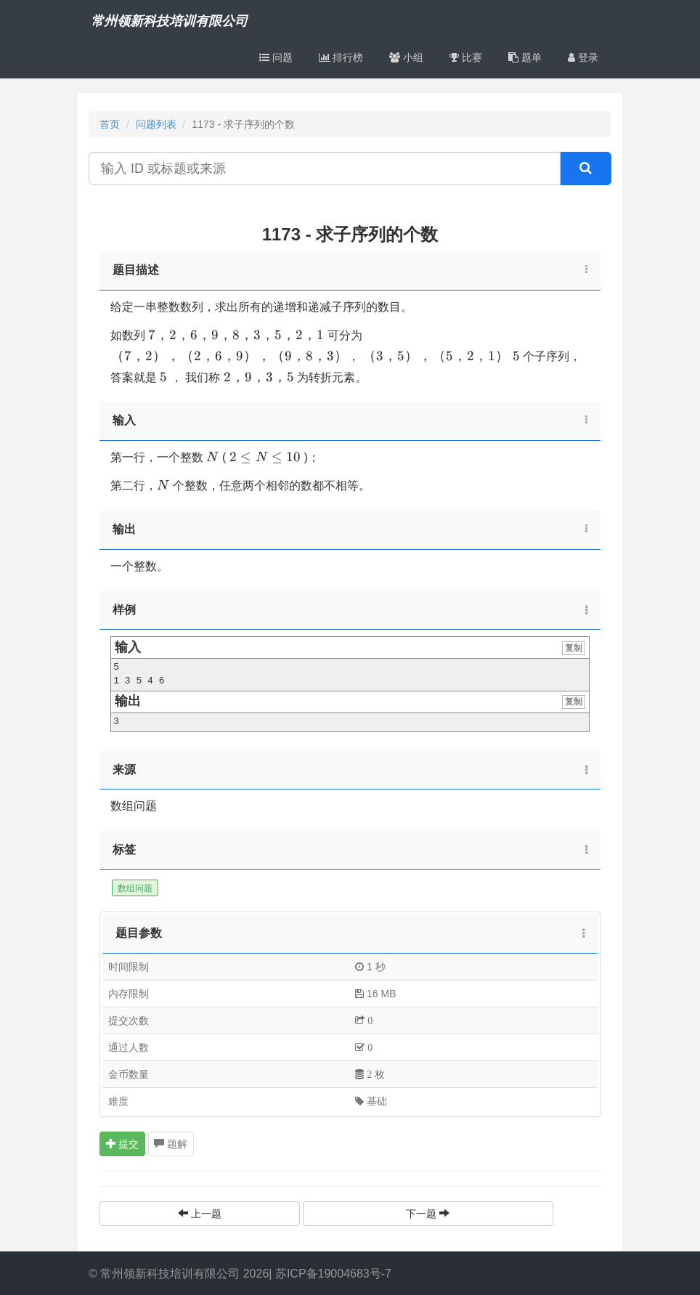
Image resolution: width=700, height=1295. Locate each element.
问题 (276, 57)
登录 (583, 57)
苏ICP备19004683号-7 (333, 1273)
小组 (406, 57)
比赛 (465, 57)
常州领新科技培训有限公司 (169, 21)
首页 (109, 124)
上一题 (199, 1213)
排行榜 (341, 57)
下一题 (427, 1213)
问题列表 (156, 124)
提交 (122, 1144)
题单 (525, 57)
